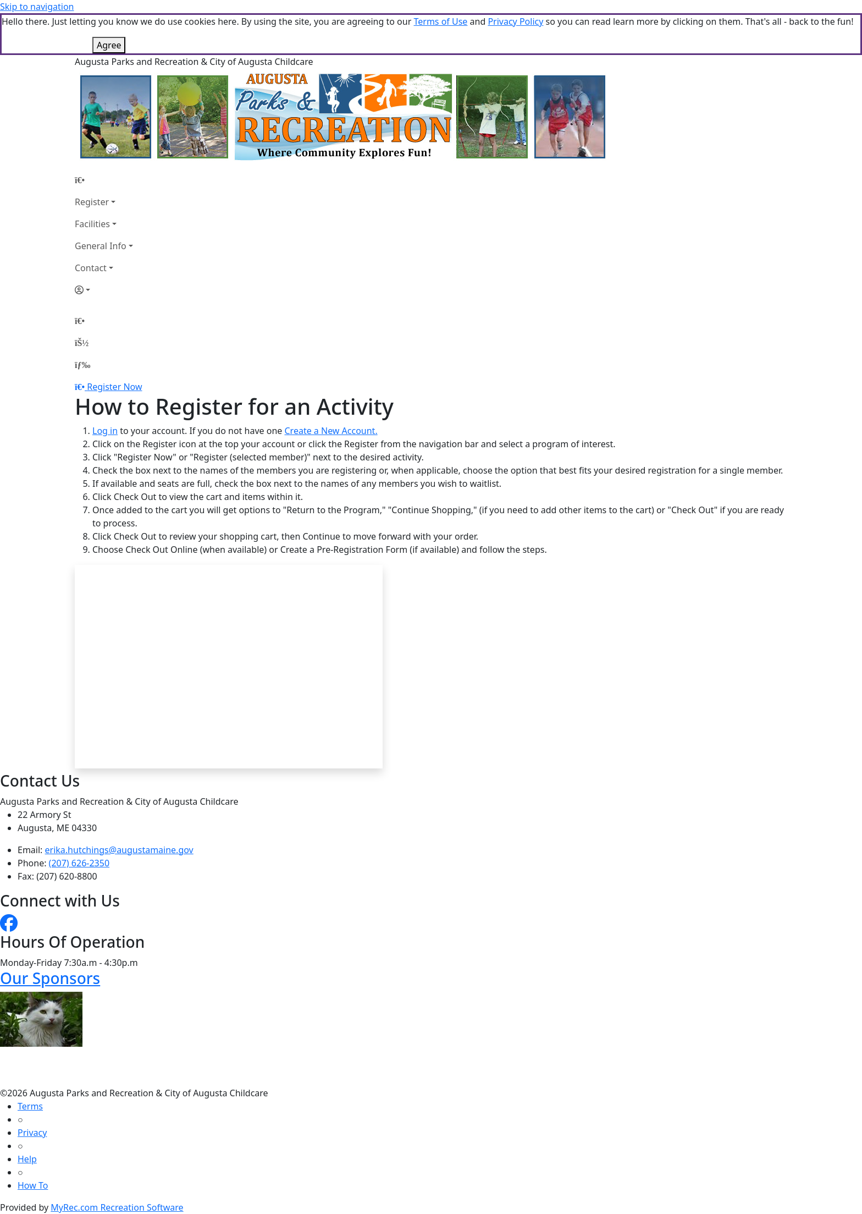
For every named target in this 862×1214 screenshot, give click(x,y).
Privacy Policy (515, 21)
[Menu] (82, 365)
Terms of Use (440, 21)
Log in (105, 431)
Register (92, 202)
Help (27, 1159)
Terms (30, 1106)
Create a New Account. (330, 431)
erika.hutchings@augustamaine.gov (119, 850)
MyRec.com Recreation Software (117, 1207)
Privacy (32, 1133)
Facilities (92, 224)
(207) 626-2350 (79, 863)
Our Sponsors (50, 978)
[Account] (104, 290)
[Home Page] (104, 180)
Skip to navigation (37, 7)
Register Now (114, 387)
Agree (109, 45)
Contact (91, 268)
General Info (100, 246)
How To (33, 1185)
